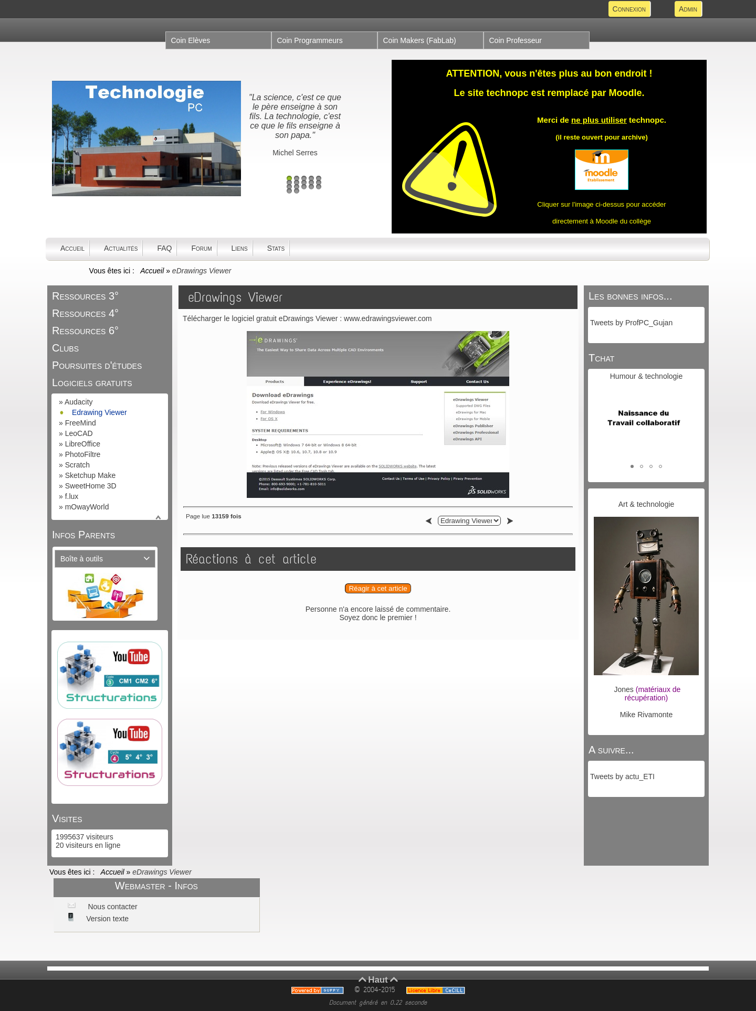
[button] (632, 466)
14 (311, 187)
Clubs (65, 348)
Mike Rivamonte (646, 714)
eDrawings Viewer (235, 297)
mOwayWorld (87, 507)
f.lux (72, 496)
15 (319, 187)
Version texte (106, 918)
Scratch (77, 465)
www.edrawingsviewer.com (388, 318)
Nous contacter (112, 906)
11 (289, 187)
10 (319, 182)
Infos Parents (83, 534)
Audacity (79, 402)
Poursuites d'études (97, 365)
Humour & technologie (646, 376)
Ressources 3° (85, 296)
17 (296, 191)
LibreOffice (82, 444)
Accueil (152, 271)
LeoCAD (79, 433)
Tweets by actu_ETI (622, 776)
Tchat (601, 358)
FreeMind (80, 423)
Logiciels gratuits (92, 382)
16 (289, 191)
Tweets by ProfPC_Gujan (631, 322)
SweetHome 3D (91, 486)
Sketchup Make (90, 475)
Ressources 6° (85, 330)
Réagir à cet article (378, 588)
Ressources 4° (85, 313)
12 (296, 187)
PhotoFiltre (83, 454)
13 (304, 187)
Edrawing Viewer (99, 412)
